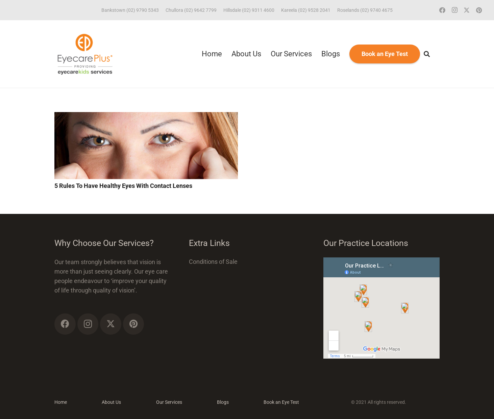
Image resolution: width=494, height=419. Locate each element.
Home (60, 402)
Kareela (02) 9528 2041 (305, 10)
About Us (111, 402)
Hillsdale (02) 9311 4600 (248, 10)
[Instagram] (454, 10)
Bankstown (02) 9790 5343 (130, 10)
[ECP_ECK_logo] (85, 54)
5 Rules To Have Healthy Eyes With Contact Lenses (123, 185)
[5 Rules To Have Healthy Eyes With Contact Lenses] (146, 116)
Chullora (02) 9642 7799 (191, 10)
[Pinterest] (479, 10)
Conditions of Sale (213, 261)
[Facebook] (442, 10)
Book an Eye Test (281, 402)
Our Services (169, 402)
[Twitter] (467, 10)
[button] (427, 54)
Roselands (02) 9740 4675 (365, 10)
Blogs (223, 402)
